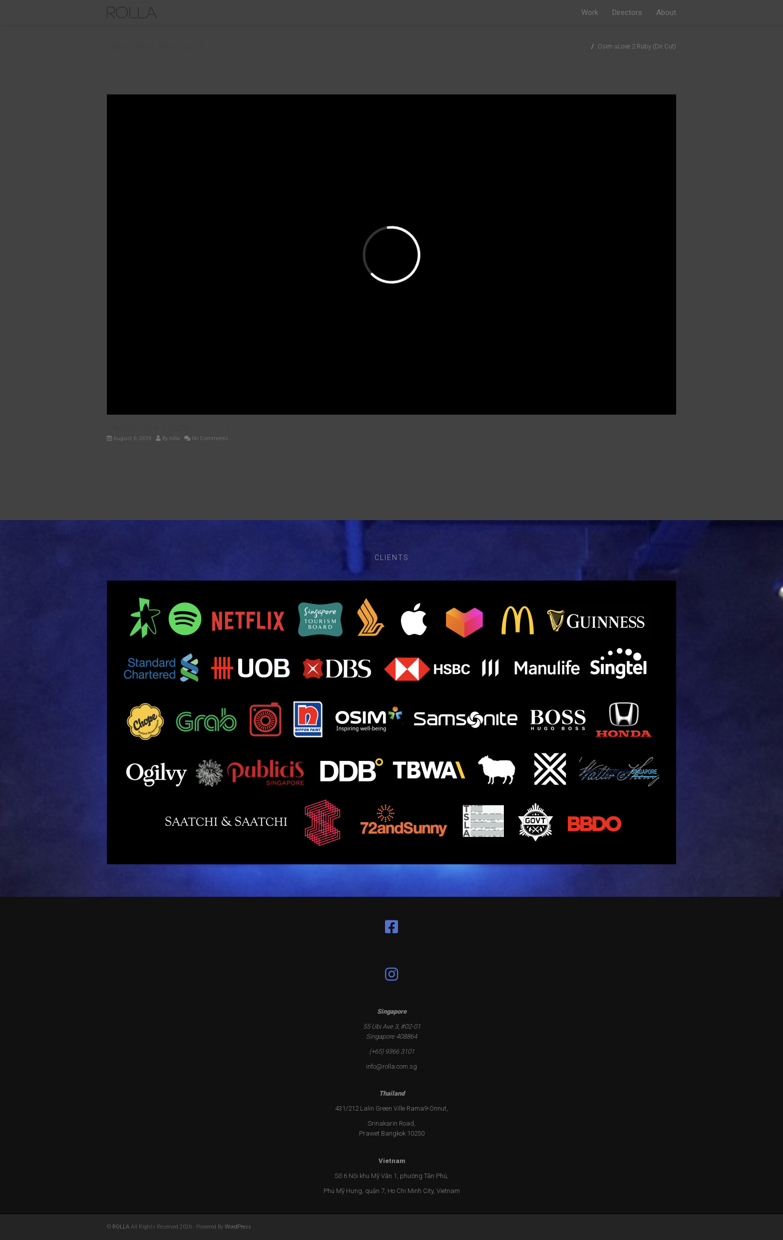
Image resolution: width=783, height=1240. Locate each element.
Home (581, 46)
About (666, 12)
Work (589, 12)
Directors (627, 12)
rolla (174, 438)
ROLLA (120, 1227)
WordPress (238, 1227)
